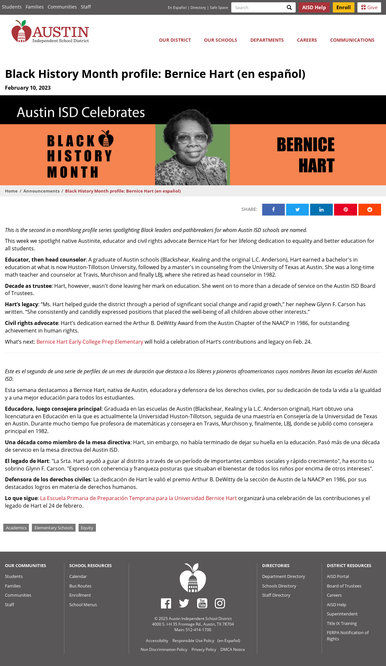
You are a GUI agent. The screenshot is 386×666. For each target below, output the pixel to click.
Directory (198, 7)
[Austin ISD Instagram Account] (220, 603)
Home (11, 191)
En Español (177, 7)
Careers (307, 40)
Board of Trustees (344, 586)
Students (12, 7)
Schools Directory (279, 586)
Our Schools (220, 40)
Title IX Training (342, 623)
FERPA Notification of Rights (348, 636)
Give (369, 7)
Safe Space (219, 7)
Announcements (41, 191)
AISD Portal (338, 576)
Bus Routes (80, 586)
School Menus (83, 605)
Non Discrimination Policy (164, 649)
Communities (62, 7)
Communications (352, 40)
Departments (267, 40)
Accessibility (157, 640)
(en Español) (228, 640)
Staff (86, 7)
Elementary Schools (53, 528)
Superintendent (342, 614)
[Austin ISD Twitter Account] (184, 603)
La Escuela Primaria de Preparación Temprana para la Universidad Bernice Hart (138, 498)
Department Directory (283, 576)
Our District (175, 40)
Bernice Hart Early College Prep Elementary (89, 341)
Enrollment (80, 595)
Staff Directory (276, 595)
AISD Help (336, 605)
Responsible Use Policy (193, 640)
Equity (87, 528)
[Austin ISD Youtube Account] (202, 603)
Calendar (78, 576)
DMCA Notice (232, 649)
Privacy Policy (204, 649)
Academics (16, 528)
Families (35, 7)
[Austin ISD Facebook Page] (166, 603)
